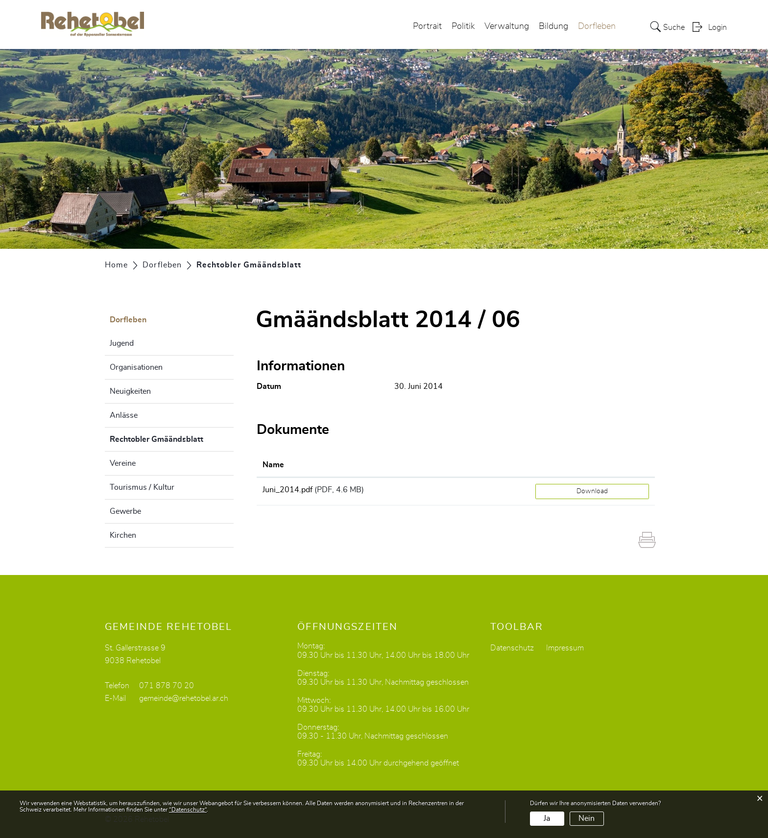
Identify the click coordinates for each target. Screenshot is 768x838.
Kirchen (123, 535)
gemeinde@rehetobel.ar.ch (183, 698)
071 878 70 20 (166, 686)
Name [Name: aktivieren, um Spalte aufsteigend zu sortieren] (273, 465)
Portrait (427, 26)
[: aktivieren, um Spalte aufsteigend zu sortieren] (592, 465)
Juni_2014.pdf (287, 490)
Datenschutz (512, 648)
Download (592, 491)
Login (717, 27)
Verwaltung (506, 26)
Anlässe (124, 415)
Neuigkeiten (130, 391)
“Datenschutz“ (188, 810)
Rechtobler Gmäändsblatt (172, 437)
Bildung (553, 26)
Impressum (565, 648)
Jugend (122, 343)
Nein (586, 818)
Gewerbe (125, 511)
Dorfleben (597, 26)
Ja (547, 818)
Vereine (123, 463)
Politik (463, 26)
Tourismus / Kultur (142, 487)
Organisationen (136, 367)
